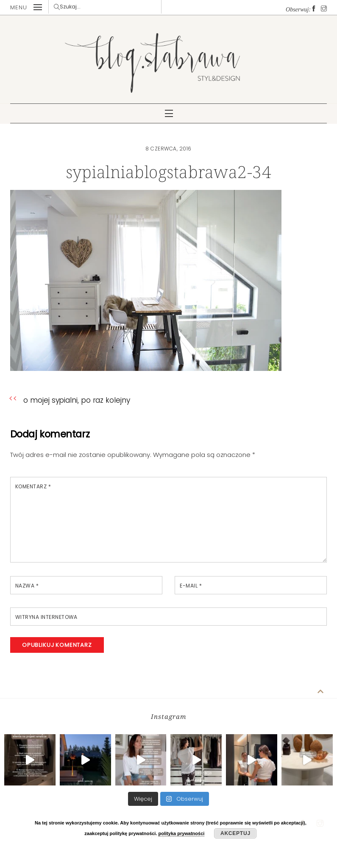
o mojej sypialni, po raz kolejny (76, 400)
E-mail (191, 585)
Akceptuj (235, 833)
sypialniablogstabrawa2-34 (169, 171)
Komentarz (33, 486)
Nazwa (27, 585)
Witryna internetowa (46, 617)
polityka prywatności (182, 833)
